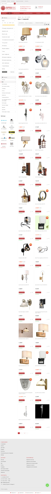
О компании (4, 1)
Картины (3, 109)
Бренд (8, 68)
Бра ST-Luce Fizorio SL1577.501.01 (24, 419)
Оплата (8, 1)
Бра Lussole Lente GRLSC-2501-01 (41, 230)
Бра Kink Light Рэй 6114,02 (23, 123)
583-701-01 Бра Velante (39, 177)
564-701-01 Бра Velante (23, 203)
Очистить (12, 71)
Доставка (13, 1)
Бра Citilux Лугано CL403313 (40, 392)
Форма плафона (8, 48)
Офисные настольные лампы (32, 463)
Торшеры (38, 13)
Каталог (4, 77)
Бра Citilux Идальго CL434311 (24, 311)
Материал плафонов (8, 57)
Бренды (2, 454)
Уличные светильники (6, 92)
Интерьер (8, 45)
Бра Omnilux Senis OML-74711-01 (41, 123)
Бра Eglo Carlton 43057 (23, 257)
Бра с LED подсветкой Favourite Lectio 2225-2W (25, 151)
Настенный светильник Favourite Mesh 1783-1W (41, 312)
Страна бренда (8, 65)
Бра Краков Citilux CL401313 (24, 338)
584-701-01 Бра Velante (23, 177)
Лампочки (4, 95)
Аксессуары (4, 102)
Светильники (16, 13)
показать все (3, 147)
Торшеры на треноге (30, 465)
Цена (8, 20)
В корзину (21, 49)
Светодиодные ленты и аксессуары (6, 100)
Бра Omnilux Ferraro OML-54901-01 (41, 96)
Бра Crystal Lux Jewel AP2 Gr (24, 69)
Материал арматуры (8, 60)
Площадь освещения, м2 (8, 28)
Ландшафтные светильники (31, 466)
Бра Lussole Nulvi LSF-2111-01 (24, 365)
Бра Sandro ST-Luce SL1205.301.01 (41, 284)
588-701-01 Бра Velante (39, 150)
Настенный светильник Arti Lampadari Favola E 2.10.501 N (25, 393)
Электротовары (5, 105)
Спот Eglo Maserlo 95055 (39, 42)
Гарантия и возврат (19, 1)
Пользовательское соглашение (7, 453)
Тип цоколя (8, 42)
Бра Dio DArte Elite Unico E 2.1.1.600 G (25, 96)
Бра (9, 13)
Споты (44, 13)
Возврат (2, 449)
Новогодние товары (6, 111)
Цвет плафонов (8, 54)
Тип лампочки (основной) (8, 39)
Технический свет (5, 97)
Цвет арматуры (8, 63)
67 (24, 433)
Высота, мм (8, 34)
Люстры (4, 13)
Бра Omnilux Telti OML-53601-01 (40, 69)
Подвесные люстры (30, 459)
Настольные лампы (28, 13)
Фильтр (4, 17)
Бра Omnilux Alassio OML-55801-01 (25, 230)
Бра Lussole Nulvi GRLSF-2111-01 (41, 338)
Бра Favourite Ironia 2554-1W (24, 284)
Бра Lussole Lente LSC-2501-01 (40, 365)
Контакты (26, 1)
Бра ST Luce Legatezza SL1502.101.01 (41, 257)
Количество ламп (8, 37)
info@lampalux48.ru (6, 482)
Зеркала (3, 107)
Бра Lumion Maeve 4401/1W (40, 203)
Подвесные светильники (31, 461)
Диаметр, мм (8, 31)
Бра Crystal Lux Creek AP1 (39, 419)
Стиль (8, 51)
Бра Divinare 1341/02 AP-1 (23, 42)
